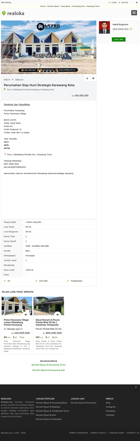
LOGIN (113, 3)
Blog (108, 402)
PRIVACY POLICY (98, 433)
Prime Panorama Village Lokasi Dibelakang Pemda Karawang (16, 322)
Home (42, 6)
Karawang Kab (78, 6)
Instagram (111, 407)
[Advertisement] (49, 195)
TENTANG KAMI (116, 433)
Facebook (110, 411)
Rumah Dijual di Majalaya (48, 407)
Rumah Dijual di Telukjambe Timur (52, 411)
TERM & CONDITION (78, 433)
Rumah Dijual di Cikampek (48, 419)
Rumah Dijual (53, 6)
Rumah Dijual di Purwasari (83, 402)
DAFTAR (125, 3)
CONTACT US (133, 433)
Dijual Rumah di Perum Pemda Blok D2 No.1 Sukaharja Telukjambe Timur (48, 323)
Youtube (110, 415)
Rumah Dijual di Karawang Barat (51, 402)
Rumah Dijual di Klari (46, 415)
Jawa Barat (65, 6)
